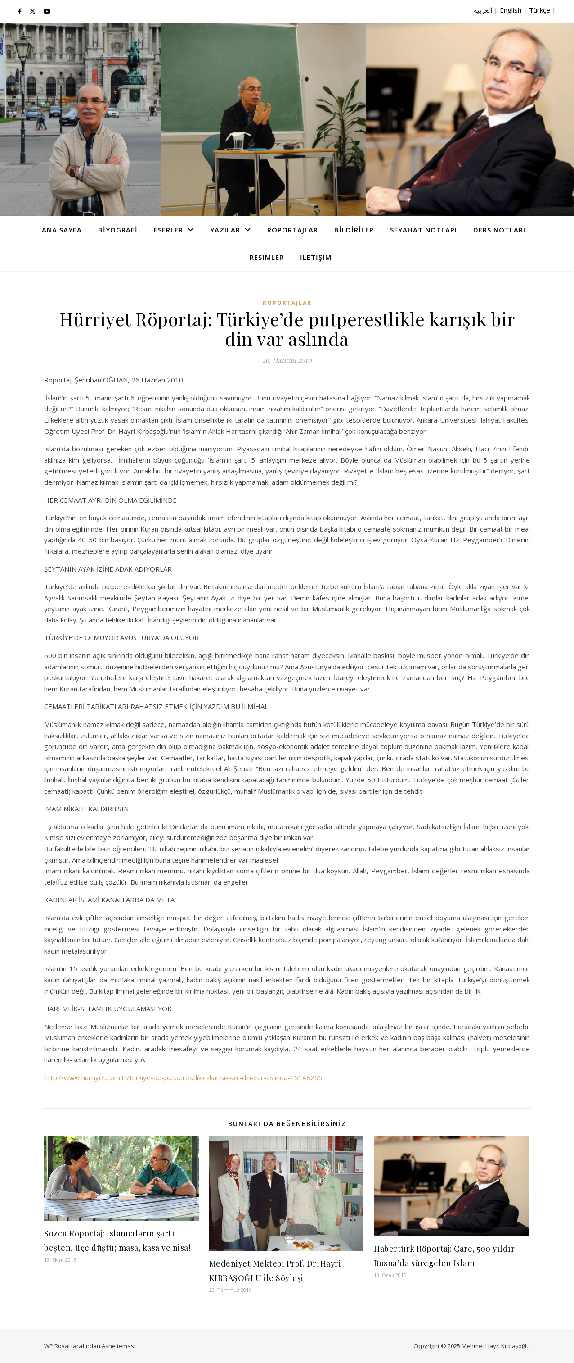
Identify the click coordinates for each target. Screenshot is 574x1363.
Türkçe (539, 9)
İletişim (316, 257)
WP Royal (57, 1346)
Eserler (168, 229)
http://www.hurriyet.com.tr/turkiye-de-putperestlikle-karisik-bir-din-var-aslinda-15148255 (183, 1077)
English (510, 9)
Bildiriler (354, 229)
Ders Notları (499, 229)
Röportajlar (292, 229)
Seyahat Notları (423, 229)
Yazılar (225, 229)
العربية (483, 9)
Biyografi (118, 229)
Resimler (267, 257)
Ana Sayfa (62, 229)
